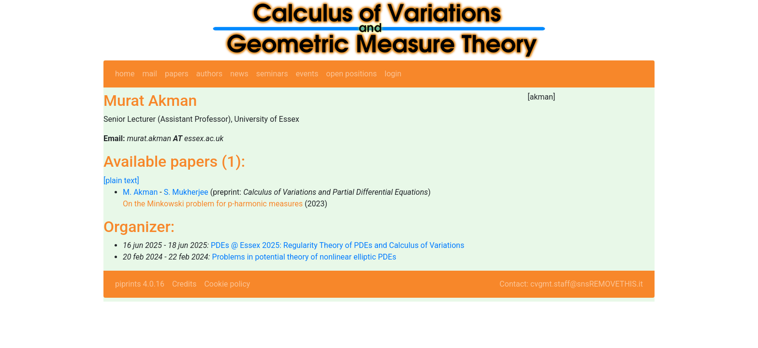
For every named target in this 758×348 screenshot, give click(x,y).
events (307, 73)
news (239, 73)
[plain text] (121, 180)
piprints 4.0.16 (139, 284)
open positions (351, 73)
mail (149, 73)
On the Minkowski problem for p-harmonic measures (213, 203)
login (393, 73)
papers (177, 73)
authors (209, 73)
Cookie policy (227, 284)
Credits (184, 284)
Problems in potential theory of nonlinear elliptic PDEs (304, 256)
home (124, 73)
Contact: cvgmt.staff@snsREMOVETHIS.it (571, 284)
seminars (272, 73)
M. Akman (140, 192)
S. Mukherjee (186, 192)
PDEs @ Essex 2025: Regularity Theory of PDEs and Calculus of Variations (337, 245)
